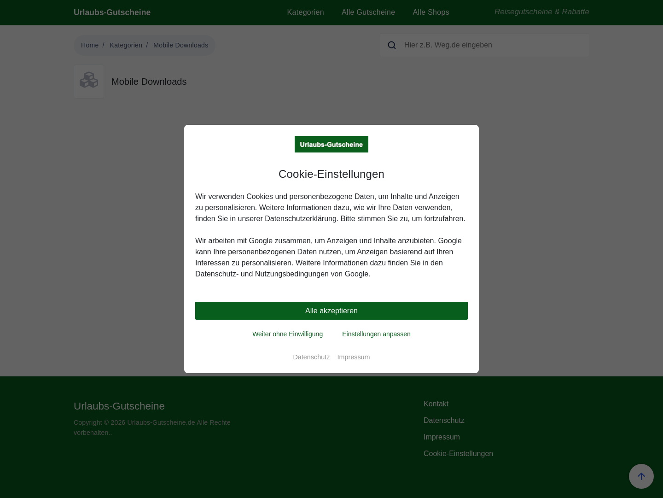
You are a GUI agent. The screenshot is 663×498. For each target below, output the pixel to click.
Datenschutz (311, 357)
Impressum (353, 357)
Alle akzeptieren (331, 311)
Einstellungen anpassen (376, 334)
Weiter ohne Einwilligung (287, 334)
